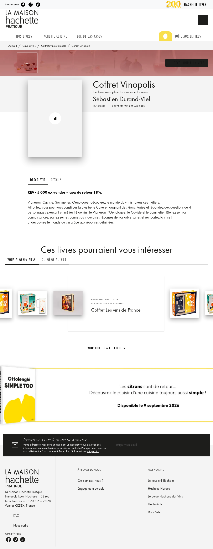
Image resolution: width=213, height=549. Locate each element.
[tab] (9, 36)
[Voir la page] (106, 396)
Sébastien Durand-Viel (121, 99)
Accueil (12, 46)
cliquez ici (93, 451)
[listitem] (23, 4)
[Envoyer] (198, 445)
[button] (186, 63)
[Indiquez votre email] (153, 445)
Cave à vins (29, 46)
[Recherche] (203, 20)
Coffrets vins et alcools (53, 46)
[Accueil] (22, 19)
